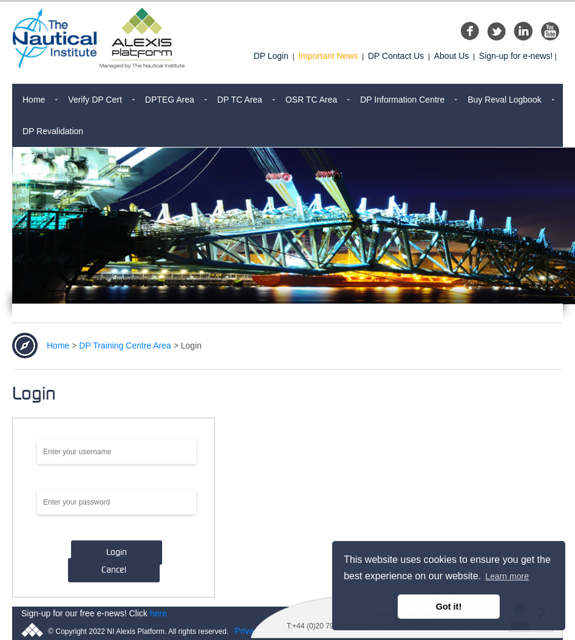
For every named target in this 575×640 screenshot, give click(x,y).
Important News (328, 56)
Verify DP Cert (94, 99)
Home (33, 99)
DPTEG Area (169, 99)
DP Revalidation (52, 131)
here (158, 613)
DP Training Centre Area (125, 345)
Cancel (113, 570)
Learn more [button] (507, 576)
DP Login (271, 56)
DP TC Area (239, 99)
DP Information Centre (402, 99)
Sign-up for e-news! (516, 56)
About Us (451, 56)
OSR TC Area (311, 99)
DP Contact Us (396, 56)
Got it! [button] (448, 606)
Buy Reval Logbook (504, 99)
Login (116, 552)
